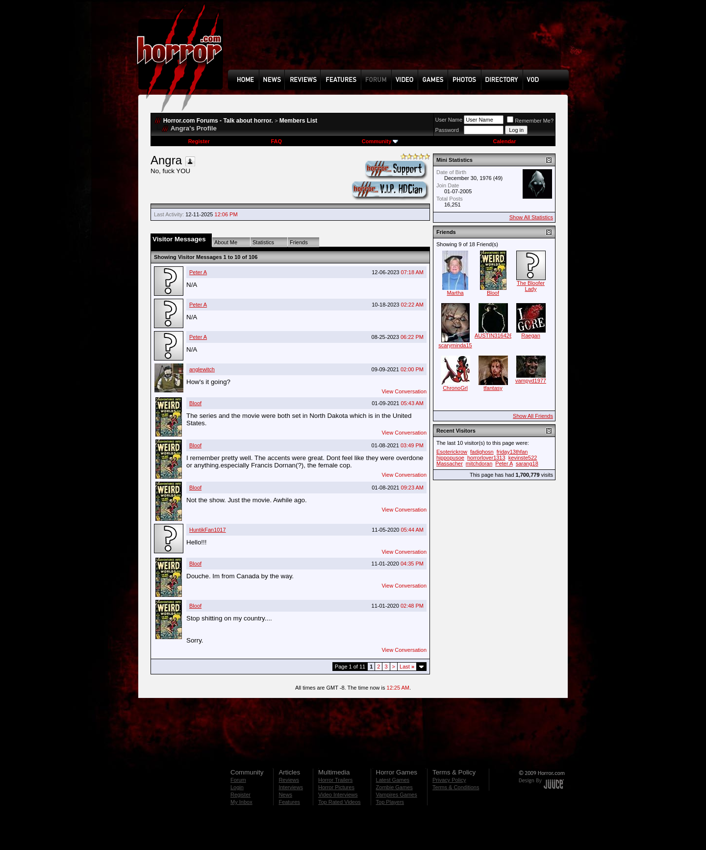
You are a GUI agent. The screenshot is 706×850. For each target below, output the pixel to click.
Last (407, 667)
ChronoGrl (455, 388)
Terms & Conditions (455, 787)
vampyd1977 (530, 381)
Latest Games (392, 780)
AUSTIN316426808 (498, 335)
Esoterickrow (451, 452)
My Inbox (241, 802)
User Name (449, 120)
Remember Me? (530, 121)
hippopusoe (450, 458)
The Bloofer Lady (531, 286)
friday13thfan (512, 452)
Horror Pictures (336, 787)
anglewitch (202, 369)
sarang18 (527, 463)
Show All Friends (533, 416)
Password (447, 130)
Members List (298, 120)
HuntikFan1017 (207, 530)
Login (237, 787)
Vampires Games (396, 795)
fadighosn (482, 452)
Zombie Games (394, 787)
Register (199, 141)
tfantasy (493, 388)
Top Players (390, 802)
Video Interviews (338, 795)
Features (289, 802)
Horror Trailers (335, 780)
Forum (238, 780)
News (285, 795)
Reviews (288, 780)
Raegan (530, 335)
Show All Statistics (531, 217)
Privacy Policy (449, 780)
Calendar (504, 141)
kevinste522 (522, 458)
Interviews (290, 787)
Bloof (195, 403)
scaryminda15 (455, 345)
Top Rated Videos (339, 802)
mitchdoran (479, 463)
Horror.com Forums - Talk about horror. (218, 120)
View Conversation (404, 391)
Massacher (449, 463)
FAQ (276, 141)
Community (380, 141)
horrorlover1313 (486, 458)
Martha (455, 293)
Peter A (198, 272)
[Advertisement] (401, 42)
